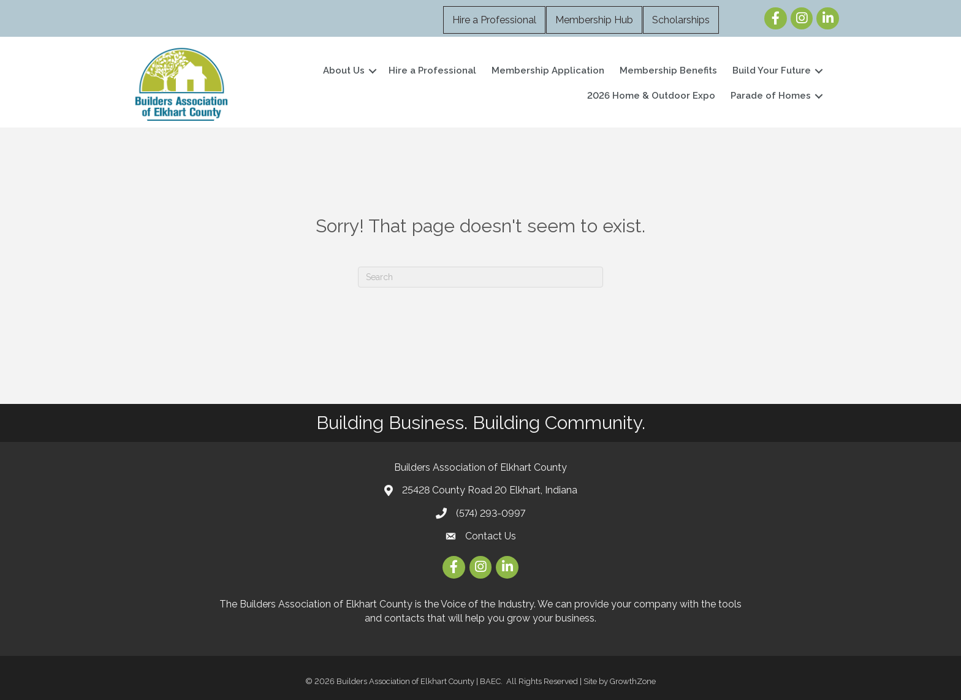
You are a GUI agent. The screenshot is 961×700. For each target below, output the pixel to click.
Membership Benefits (668, 70)
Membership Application (548, 70)
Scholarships (681, 20)
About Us (344, 70)
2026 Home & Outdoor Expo (651, 95)
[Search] (480, 277)
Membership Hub (594, 20)
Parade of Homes (771, 95)
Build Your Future (771, 70)
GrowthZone (633, 681)
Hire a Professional (494, 20)
